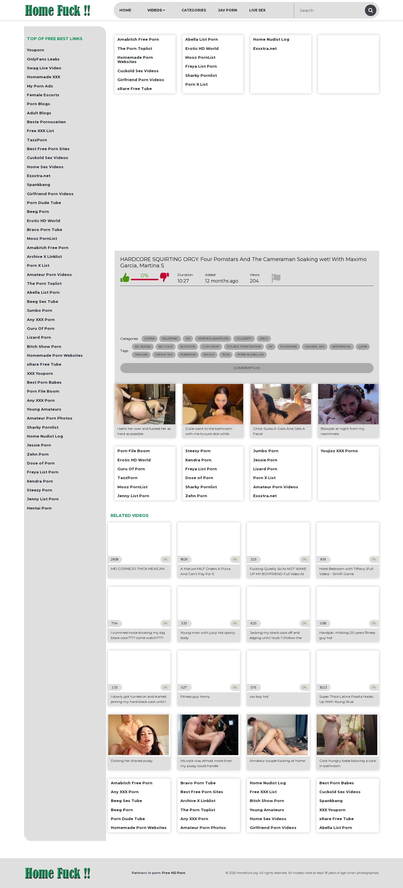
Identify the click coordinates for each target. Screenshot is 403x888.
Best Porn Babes (44, 382)
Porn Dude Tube (44, 203)
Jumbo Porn (39, 310)
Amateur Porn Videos (49, 275)
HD (188, 338)
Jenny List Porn (43, 499)
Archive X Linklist (44, 256)
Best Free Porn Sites (48, 149)
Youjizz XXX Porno (339, 451)
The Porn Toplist (44, 283)
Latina (149, 338)
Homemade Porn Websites (55, 355)
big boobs (143, 346)
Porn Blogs (38, 104)
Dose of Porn (41, 463)
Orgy (264, 338)
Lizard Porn (39, 337)
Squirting (170, 338)
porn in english (250, 354)
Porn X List (38, 265)
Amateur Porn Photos (49, 418)
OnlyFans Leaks (43, 59)
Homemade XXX (43, 77)
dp (270, 346)
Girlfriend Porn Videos (50, 194)
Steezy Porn (39, 490)
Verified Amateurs (213, 338)
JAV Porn (227, 10)
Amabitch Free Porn (47, 248)
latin (363, 346)
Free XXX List (40, 131)
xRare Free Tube (44, 364)
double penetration (244, 346)
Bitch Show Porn (44, 346)
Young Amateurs (44, 409)
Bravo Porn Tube (44, 230)
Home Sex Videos (45, 167)
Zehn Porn (38, 454)
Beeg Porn (38, 211)
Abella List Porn (43, 292)
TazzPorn (37, 140)
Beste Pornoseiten (46, 122)
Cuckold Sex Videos (47, 158)
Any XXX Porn (41, 319)
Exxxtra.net (38, 176)
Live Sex (257, 10)
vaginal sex (315, 346)
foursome (288, 346)
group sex (164, 354)
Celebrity (244, 338)
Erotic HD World (43, 221)
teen (226, 354)
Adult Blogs (39, 113)
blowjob (187, 346)
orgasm (141, 354)
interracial (341, 346)
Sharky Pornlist (42, 427)
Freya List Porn (42, 472)
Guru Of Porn (40, 328)
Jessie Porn (39, 445)
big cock (165, 346)
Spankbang (38, 185)
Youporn (35, 50)
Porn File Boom (43, 391)
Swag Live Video (44, 68)
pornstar (188, 354)
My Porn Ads (40, 86)
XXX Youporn (40, 373)
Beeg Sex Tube (42, 301)
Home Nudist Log (45, 436)
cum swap (211, 346)
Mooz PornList (42, 238)
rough (209, 354)
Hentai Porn (39, 508)
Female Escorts (43, 95)
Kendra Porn (40, 481)
